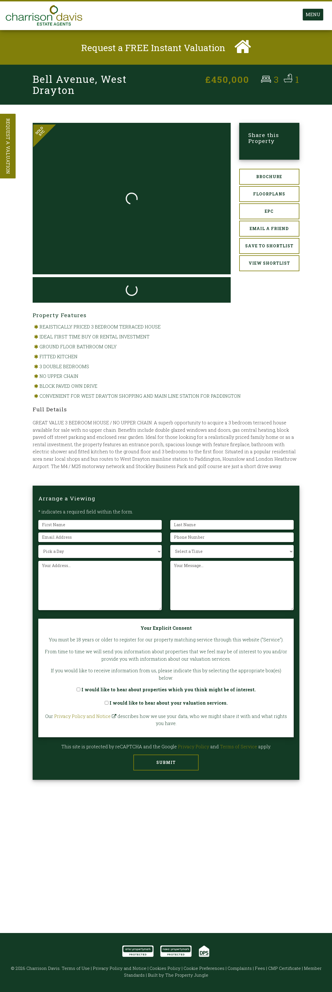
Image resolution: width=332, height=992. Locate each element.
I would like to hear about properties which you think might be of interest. (166, 690)
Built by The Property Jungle (178, 975)
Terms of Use (76, 968)
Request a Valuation (8, 146)
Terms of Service (238, 746)
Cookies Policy (165, 968)
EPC (269, 211)
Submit (166, 762)
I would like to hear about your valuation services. (166, 703)
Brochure (269, 177)
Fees (260, 968)
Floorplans (269, 194)
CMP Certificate (284, 968)
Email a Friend (269, 228)
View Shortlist (269, 263)
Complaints (240, 968)
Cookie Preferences (204, 968)
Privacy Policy (193, 746)
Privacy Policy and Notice (82, 716)
